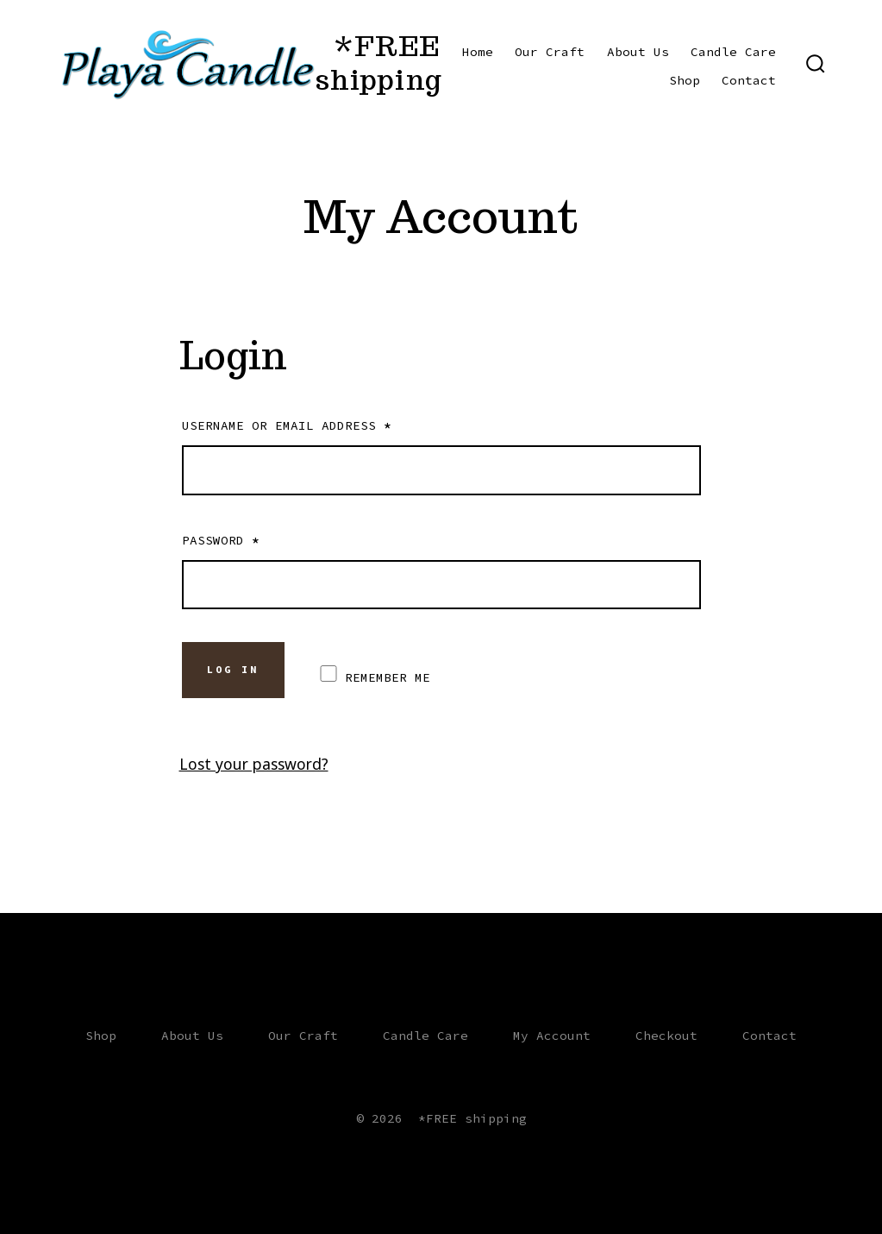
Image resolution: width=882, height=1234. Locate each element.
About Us (638, 52)
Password (221, 540)
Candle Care (733, 52)
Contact (749, 80)
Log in (233, 670)
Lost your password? (253, 763)
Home (477, 52)
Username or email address (286, 425)
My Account (552, 1035)
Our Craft (550, 52)
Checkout (666, 1035)
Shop (684, 80)
